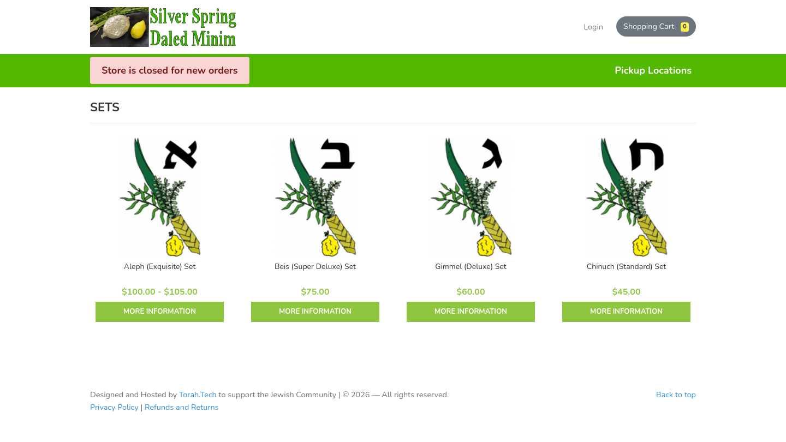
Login (593, 26)
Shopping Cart (656, 26)
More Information (159, 311)
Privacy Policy (114, 407)
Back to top (676, 394)
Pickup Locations (653, 70)
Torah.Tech (198, 394)
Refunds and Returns (182, 407)
